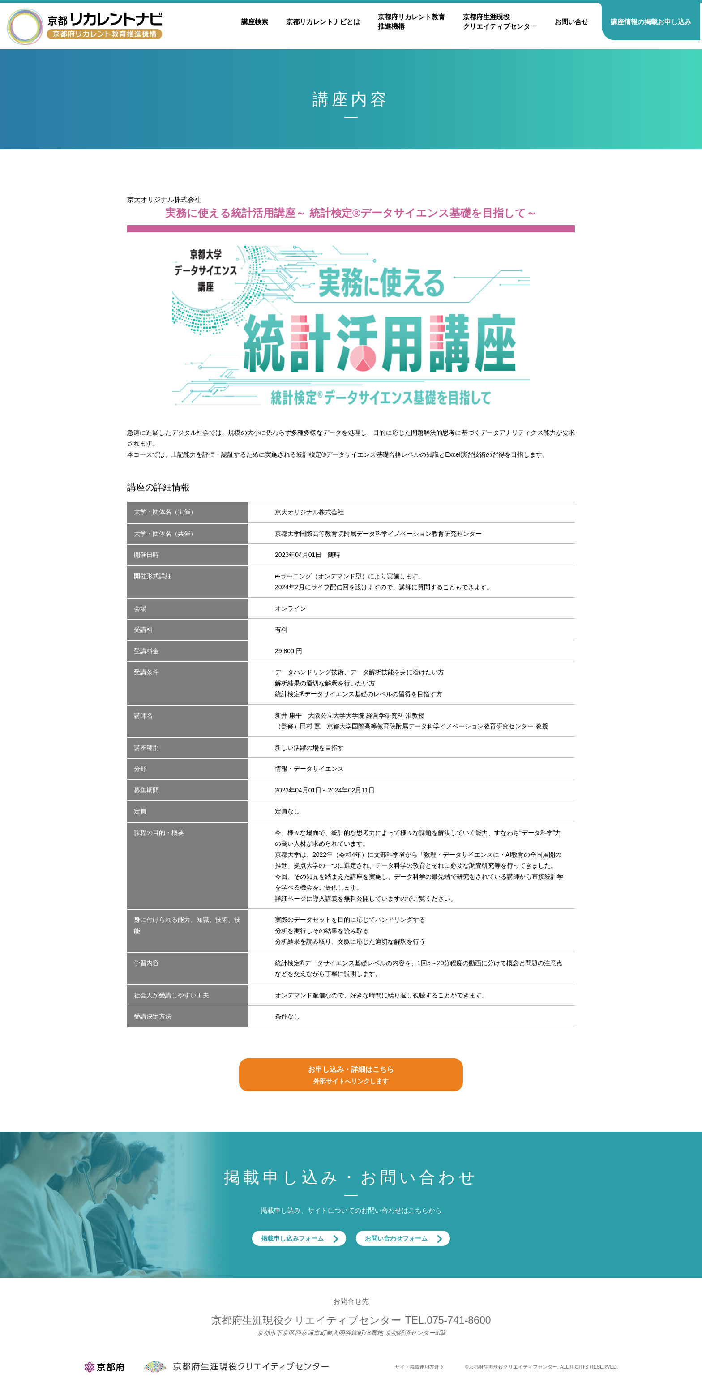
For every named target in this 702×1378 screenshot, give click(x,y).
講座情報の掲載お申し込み (651, 22)
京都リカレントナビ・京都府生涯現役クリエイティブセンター (84, 26)
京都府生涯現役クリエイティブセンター (500, 21)
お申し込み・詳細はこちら (351, 1076)
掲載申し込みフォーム (292, 1238)
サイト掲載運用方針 (417, 1366)
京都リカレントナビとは (323, 22)
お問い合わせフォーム (396, 1238)
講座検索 (254, 22)
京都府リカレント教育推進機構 (411, 21)
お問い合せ (571, 22)
